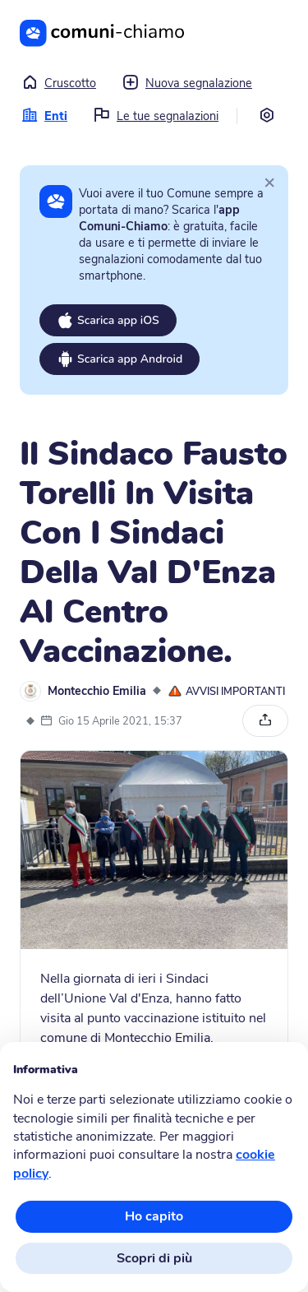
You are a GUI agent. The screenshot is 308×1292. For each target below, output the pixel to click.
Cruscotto (58, 83)
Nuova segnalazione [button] (187, 83)
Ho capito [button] (154, 1216)
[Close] (269, 181)
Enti (44, 116)
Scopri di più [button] (154, 1258)
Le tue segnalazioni (156, 116)
